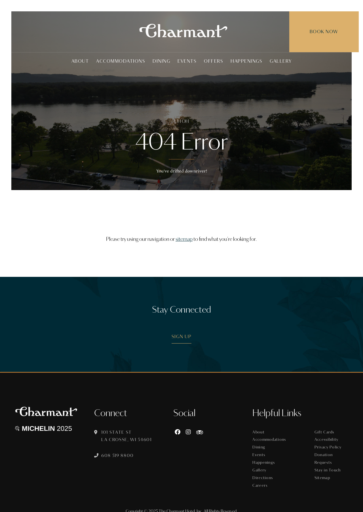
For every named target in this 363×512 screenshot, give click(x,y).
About (261, 432)
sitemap (184, 239)
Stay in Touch (328, 466)
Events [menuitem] (187, 61)
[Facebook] (179, 432)
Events (261, 452)
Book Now (317, 31)
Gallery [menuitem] (281, 61)
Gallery (261, 466)
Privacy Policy (329, 445)
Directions (265, 473)
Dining (261, 445)
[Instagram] (190, 432)
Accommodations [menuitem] (120, 61)
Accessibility (327, 439)
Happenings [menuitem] (246, 61)
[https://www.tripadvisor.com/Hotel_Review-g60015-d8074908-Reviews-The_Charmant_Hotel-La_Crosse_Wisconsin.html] (201, 432)
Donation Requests (324, 456)
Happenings (266, 459)
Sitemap (323, 473)
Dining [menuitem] (161, 61)
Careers (262, 479)
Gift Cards (325, 432)
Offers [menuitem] (213, 61)
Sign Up (182, 336)
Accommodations (271, 439)
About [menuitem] (80, 61)
